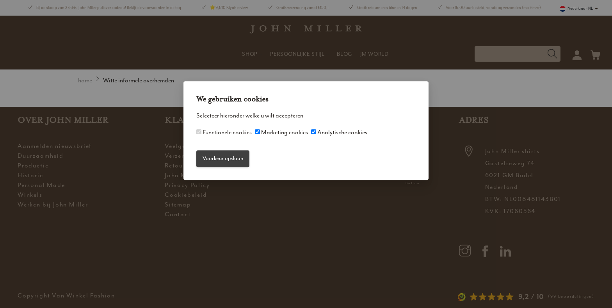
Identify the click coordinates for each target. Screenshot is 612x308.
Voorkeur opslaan (223, 158)
